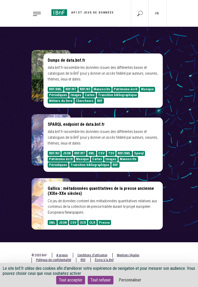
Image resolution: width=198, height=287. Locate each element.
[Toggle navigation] (35, 13)
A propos (62, 255)
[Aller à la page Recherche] (140, 13)
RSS (83, 260)
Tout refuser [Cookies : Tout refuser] (100, 279)
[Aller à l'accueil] (82, 12)
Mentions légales (128, 255)
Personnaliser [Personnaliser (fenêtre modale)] (130, 279)
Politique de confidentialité (53, 260)
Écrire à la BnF (104, 260)
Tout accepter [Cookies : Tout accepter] (70, 279)
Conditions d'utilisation (92, 255)
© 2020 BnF (39, 255)
